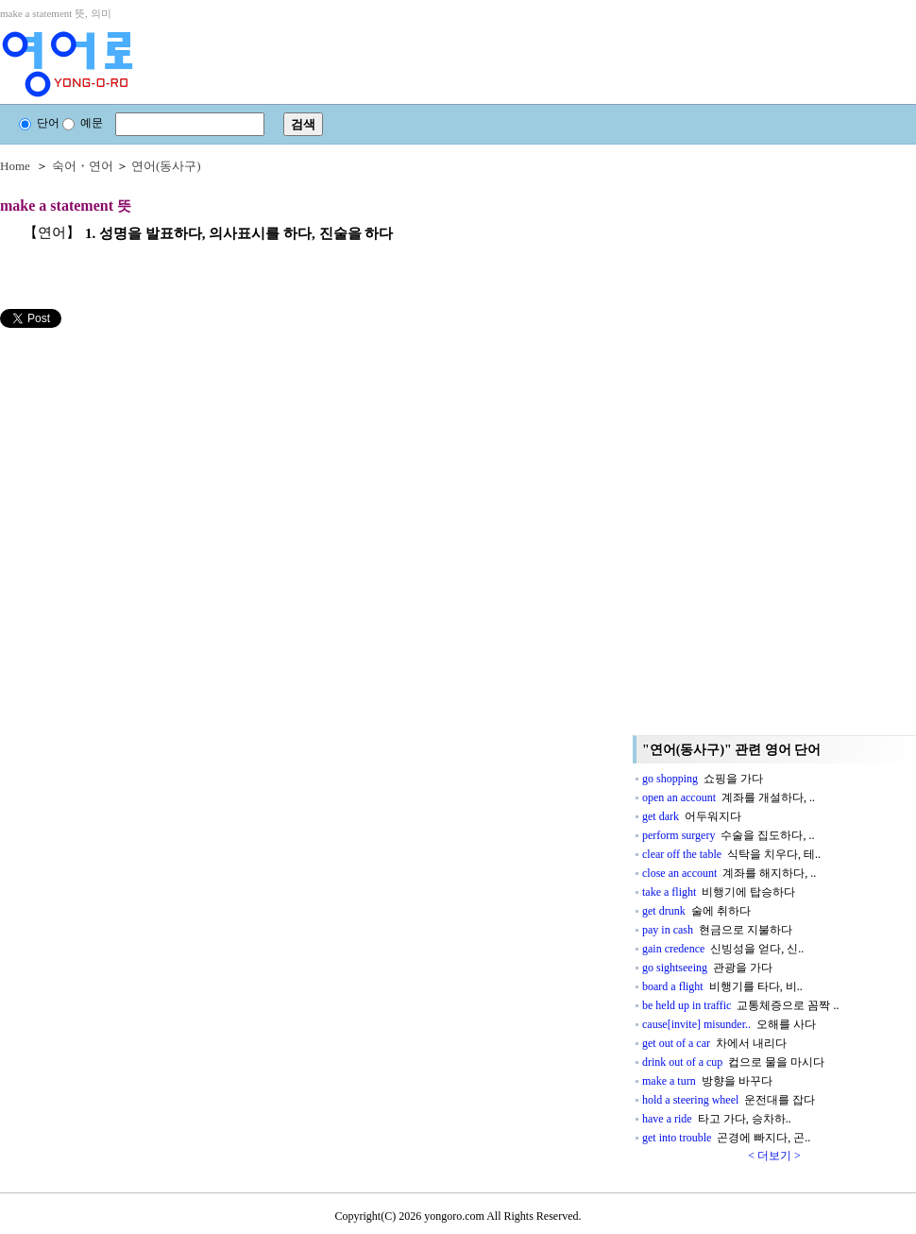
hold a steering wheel (728, 1099)
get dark (691, 816)
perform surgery (728, 835)
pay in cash (717, 929)
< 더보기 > (774, 1155)
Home (15, 166)
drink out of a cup (733, 1062)
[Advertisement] (141, 460)
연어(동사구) (166, 166)
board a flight (722, 986)
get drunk (696, 910)
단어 (39, 122)
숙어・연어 (82, 166)
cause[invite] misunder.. (729, 1024)
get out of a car (714, 1043)
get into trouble (726, 1137)
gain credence (723, 948)
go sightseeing (707, 967)
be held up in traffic (740, 1005)
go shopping (702, 778)
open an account (728, 797)
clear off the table (731, 854)
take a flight (718, 892)
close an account (729, 873)
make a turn (707, 1081)
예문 (82, 122)
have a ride (716, 1118)
